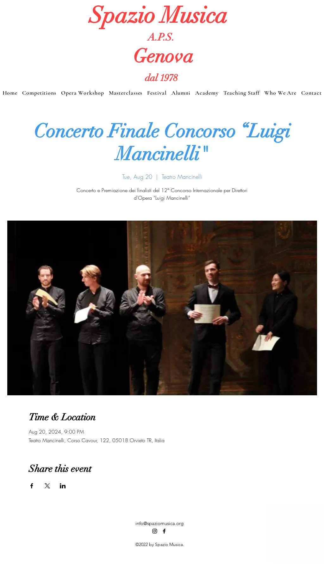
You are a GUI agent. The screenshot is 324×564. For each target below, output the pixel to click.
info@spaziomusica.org (159, 523)
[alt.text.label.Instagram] (155, 531)
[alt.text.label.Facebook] (164, 531)
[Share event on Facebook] (32, 485)
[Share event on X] (47, 485)
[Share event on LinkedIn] (63, 485)
